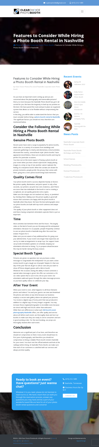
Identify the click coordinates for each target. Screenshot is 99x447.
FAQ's (20, 441)
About (15, 441)
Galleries (26, 441)
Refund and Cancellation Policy (23, 443)
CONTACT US (70, 396)
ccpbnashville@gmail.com (55, 3)
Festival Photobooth (72, 171)
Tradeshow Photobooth (73, 177)
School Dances (69, 159)
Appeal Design (81, 441)
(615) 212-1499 (76, 3)
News (19, 45)
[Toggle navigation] (82, 11)
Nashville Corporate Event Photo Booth (38, 45)
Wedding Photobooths (72, 165)
